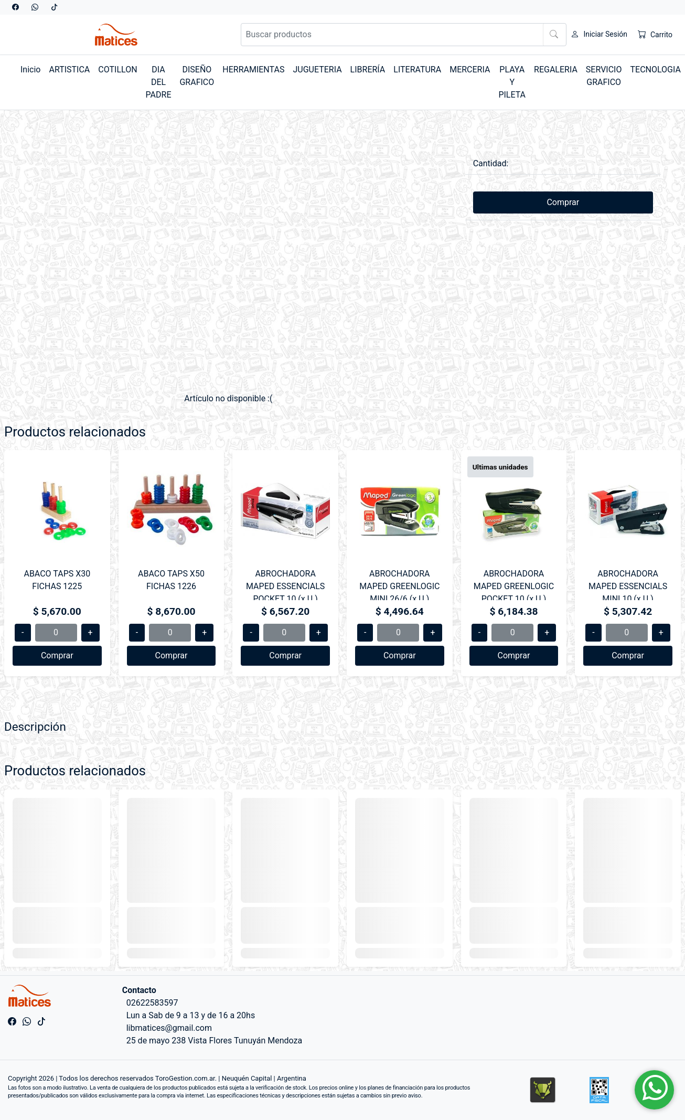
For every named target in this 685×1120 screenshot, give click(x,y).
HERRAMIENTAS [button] (253, 69)
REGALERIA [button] (555, 69)
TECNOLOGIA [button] (655, 69)
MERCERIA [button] (469, 69)
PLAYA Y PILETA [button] (512, 82)
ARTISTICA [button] (69, 69)
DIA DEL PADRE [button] (159, 82)
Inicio (30, 69)
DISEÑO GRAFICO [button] (196, 76)
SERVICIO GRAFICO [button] (604, 76)
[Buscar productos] (403, 34)
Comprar (563, 202)
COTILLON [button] (117, 69)
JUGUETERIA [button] (317, 69)
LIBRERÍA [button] (368, 69)
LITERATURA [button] (417, 69)
